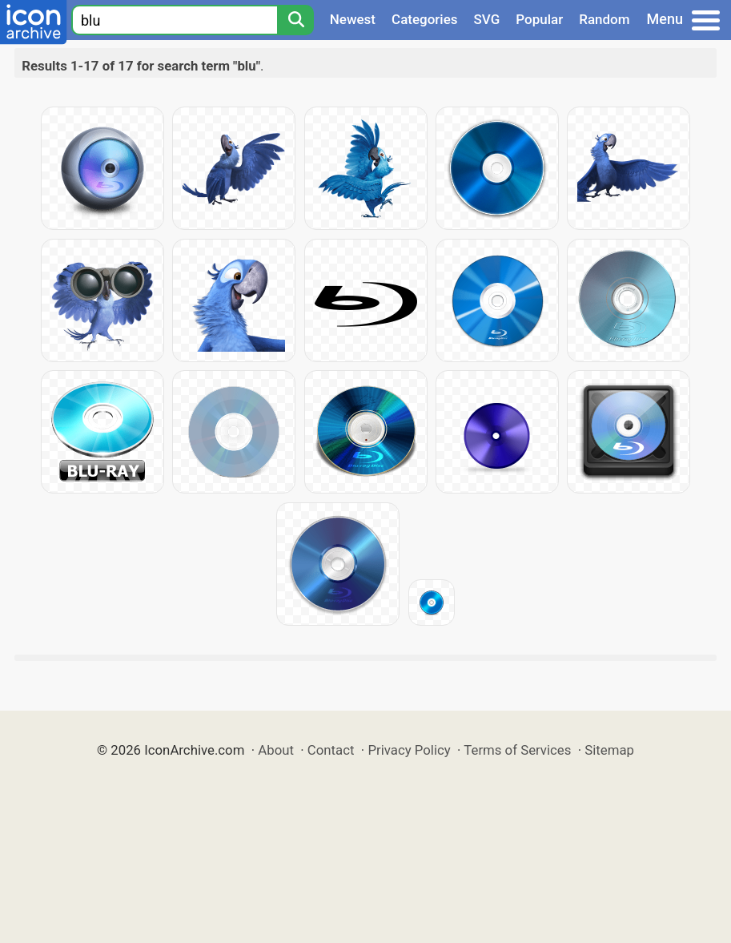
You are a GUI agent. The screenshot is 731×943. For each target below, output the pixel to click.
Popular (539, 19)
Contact (331, 750)
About (276, 750)
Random (604, 19)
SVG (487, 19)
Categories (425, 19)
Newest (353, 19)
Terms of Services (517, 750)
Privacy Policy (409, 750)
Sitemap (609, 750)
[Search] (295, 20)
